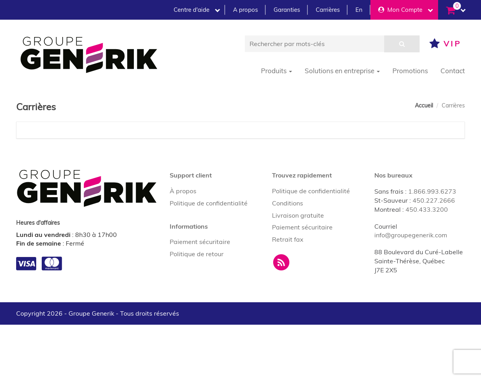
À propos (183, 191)
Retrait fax (287, 239)
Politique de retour (197, 254)
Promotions (410, 71)
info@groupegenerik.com (410, 235)
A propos (245, 9)
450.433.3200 (426, 209)
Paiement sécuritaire (200, 242)
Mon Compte (405, 9)
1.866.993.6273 (432, 191)
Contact (452, 71)
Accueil (424, 105)
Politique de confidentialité (209, 203)
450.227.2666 (434, 200)
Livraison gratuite (298, 215)
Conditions (287, 203)
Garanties (287, 9)
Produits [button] (276, 71)
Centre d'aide (197, 9)
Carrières (328, 9)
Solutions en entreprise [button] (342, 71)
